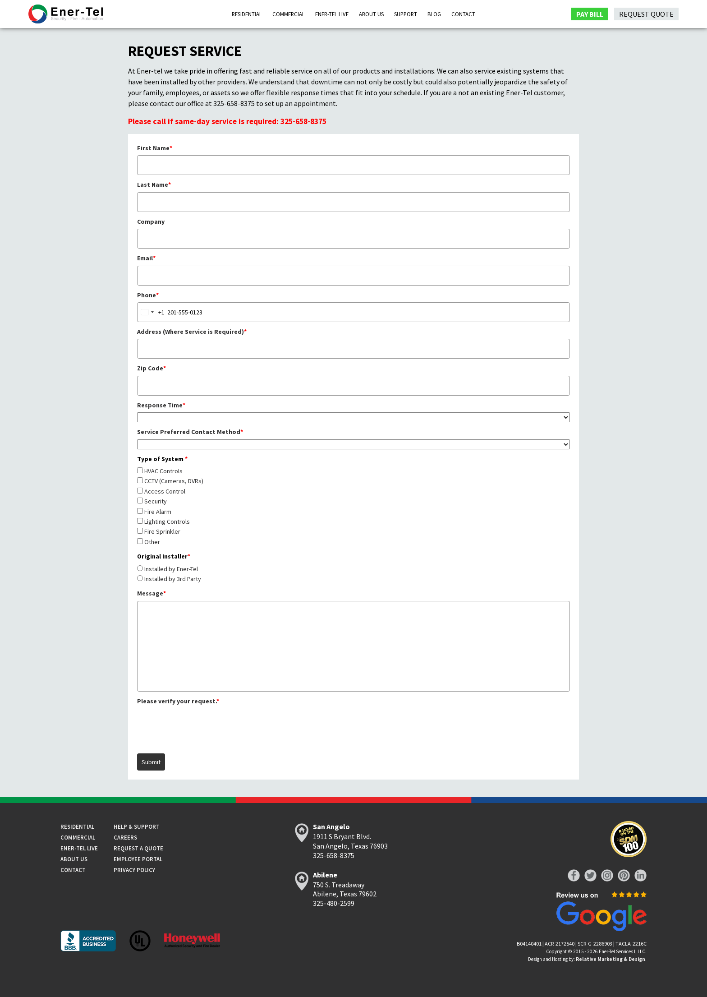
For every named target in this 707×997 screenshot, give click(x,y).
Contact (463, 14)
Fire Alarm (157, 512)
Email (146, 258)
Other (152, 542)
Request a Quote (138, 848)
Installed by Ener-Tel (171, 569)
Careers (125, 837)
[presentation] (205, 725)
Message (151, 593)
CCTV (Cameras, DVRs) (173, 481)
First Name (154, 148)
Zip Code (151, 368)
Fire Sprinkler (162, 531)
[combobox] (151, 312)
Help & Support (137, 826)
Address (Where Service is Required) (192, 332)
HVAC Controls (163, 471)
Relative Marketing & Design (610, 959)
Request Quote (646, 13)
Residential (247, 14)
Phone (148, 295)
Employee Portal (138, 859)
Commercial (288, 14)
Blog (434, 14)
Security (155, 501)
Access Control (164, 491)
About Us (371, 14)
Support (405, 14)
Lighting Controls (167, 521)
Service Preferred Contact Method (190, 432)
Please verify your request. (178, 701)
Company (151, 221)
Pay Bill (589, 13)
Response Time (161, 405)
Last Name (154, 184)
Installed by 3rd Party (172, 579)
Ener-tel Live (79, 848)
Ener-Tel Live (332, 14)
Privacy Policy (134, 869)
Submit (151, 762)
